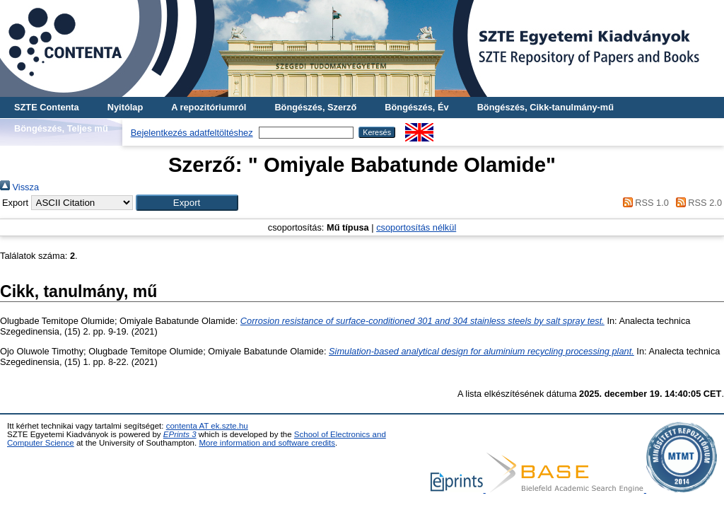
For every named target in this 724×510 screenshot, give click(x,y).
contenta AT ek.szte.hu (207, 426)
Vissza (19, 187)
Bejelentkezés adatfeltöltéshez (192, 132)
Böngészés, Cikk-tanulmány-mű (545, 107)
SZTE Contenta (46, 107)
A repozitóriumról (208, 107)
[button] (187, 203)
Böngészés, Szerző (315, 107)
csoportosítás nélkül (416, 227)
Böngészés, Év (416, 107)
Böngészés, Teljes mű (61, 128)
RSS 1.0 (643, 202)
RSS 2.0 (696, 202)
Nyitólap (125, 107)
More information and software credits (267, 443)
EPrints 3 (180, 434)
